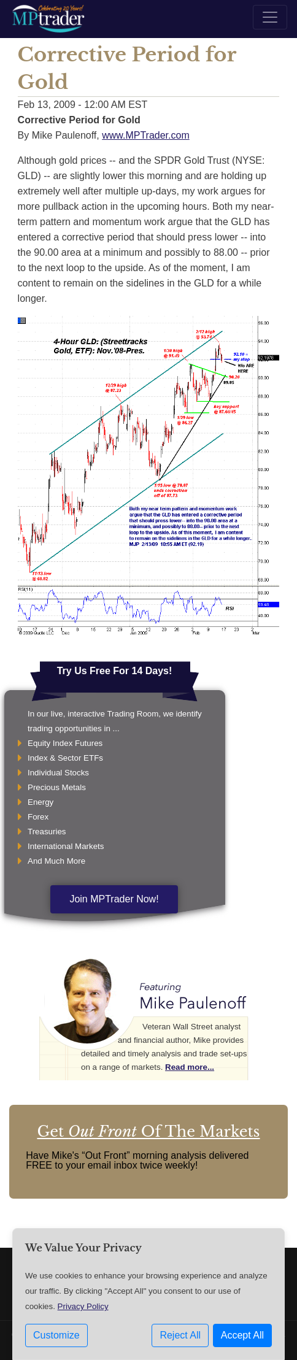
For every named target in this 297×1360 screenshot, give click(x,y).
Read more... (189, 1067)
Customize (56, 1335)
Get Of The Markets (148, 1131)
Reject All (180, 1335)
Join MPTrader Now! (113, 899)
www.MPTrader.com (146, 135)
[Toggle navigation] (270, 17)
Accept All (242, 1335)
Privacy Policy (83, 1306)
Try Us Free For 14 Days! (114, 671)
